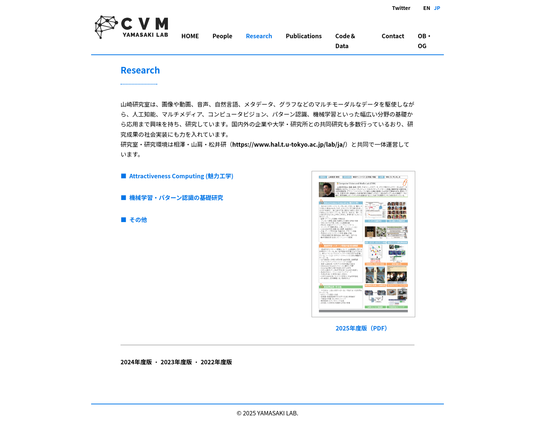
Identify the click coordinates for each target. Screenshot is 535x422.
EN (426, 7)
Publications (304, 35)
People (222, 35)
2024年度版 (136, 361)
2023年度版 (176, 361)
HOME (190, 35)
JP (437, 7)
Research (259, 35)
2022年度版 (216, 361)
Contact (393, 35)
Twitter (401, 7)
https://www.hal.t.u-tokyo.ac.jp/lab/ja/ (288, 144)
